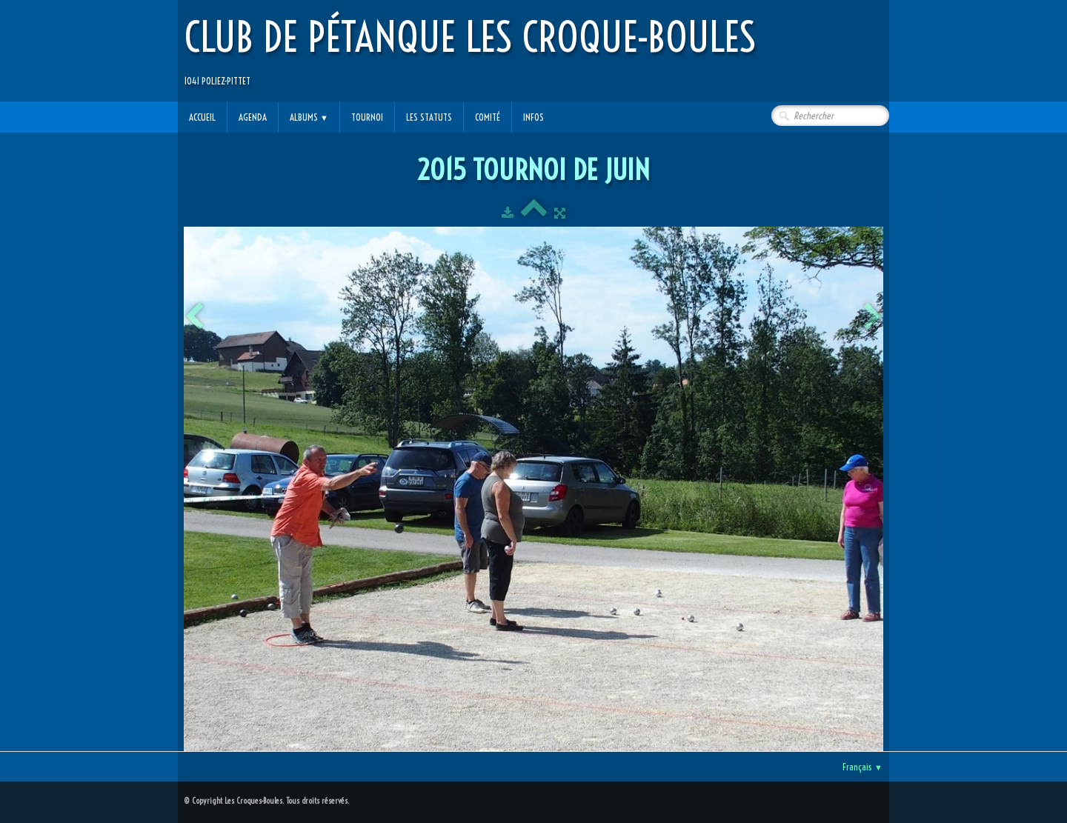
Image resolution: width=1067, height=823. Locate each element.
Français (862, 767)
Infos (533, 117)
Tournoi (367, 117)
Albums (309, 117)
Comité (487, 117)
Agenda (253, 117)
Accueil (202, 117)
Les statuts (429, 117)
